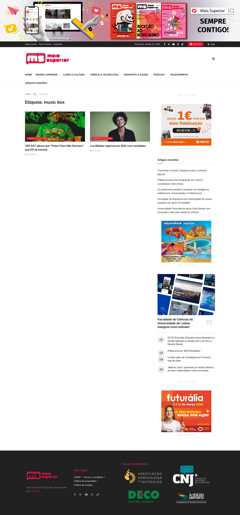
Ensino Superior (47, 74)
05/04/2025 (30, 154)
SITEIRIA (35, 491)
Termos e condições (93, 477)
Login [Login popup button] (211, 44)
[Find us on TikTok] (182, 44)
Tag (34, 94)
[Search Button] (213, 59)
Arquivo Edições (36, 83)
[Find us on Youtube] (173, 44)
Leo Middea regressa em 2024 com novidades (118, 145)
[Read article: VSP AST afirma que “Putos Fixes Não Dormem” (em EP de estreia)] (55, 127)
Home (28, 74)
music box (43, 94)
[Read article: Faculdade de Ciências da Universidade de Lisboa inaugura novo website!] (186, 294)
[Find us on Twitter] (169, 44)
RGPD (77, 477)
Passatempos (179, 74)
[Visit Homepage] (47, 58)
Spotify (196, 44)
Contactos (57, 44)
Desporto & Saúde (136, 74)
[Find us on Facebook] (164, 44)
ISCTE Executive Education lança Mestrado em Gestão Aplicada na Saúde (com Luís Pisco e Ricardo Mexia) (191, 341)
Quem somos (31, 44)
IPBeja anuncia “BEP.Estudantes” (184, 351)
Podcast (159, 74)
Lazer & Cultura (74, 74)
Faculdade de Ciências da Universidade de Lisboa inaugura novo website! (175, 323)
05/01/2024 (95, 151)
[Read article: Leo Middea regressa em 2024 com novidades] (120, 127)
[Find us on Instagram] (178, 44)
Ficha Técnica (45, 44)
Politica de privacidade (85, 481)
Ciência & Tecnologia (104, 74)
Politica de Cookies (83, 485)
